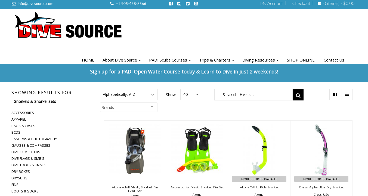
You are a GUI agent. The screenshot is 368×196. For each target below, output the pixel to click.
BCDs (15, 132)
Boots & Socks (25, 191)
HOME (88, 60)
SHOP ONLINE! (301, 60)
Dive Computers (25, 151)
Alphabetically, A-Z (119, 94)
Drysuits (19, 178)
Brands (107, 107)
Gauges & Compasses (30, 145)
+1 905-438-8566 (131, 3)
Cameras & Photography (34, 138)
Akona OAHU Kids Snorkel (259, 187)
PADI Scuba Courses (170, 60)
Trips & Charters (216, 60)
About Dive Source (122, 60)
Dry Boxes (20, 171)
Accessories (22, 112)
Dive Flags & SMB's (27, 158)
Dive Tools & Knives (29, 165)
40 (185, 94)
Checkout (301, 3)
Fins (14, 184)
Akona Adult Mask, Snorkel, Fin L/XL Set (135, 189)
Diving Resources (260, 60)
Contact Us (334, 60)
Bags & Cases (23, 125)
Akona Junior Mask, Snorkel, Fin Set (197, 187)
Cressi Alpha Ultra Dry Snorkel (321, 187)
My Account (271, 3)
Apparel (18, 119)
